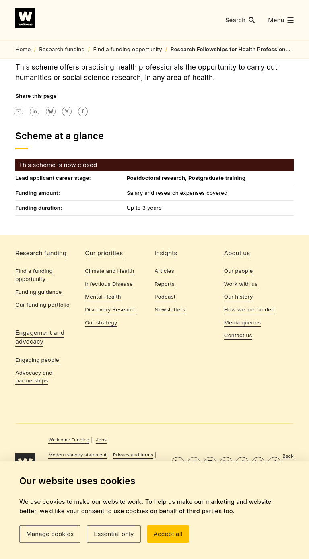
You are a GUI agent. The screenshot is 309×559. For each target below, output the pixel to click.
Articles (164, 327)
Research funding (40, 309)
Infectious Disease (109, 340)
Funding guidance (38, 347)
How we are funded (249, 365)
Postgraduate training (216, 228)
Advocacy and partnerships (33, 432)
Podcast (164, 352)
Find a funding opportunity (34, 331)
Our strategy (101, 378)
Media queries (242, 378)
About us (237, 309)
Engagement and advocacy (39, 393)
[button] (240, 20)
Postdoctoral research (156, 228)
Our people (238, 327)
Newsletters (169, 365)
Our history (238, 352)
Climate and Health (109, 327)
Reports (164, 340)
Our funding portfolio (42, 360)
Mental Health (103, 352)
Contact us (238, 391)
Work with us (241, 340)
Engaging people (37, 416)
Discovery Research (110, 365)
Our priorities (104, 309)
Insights (165, 309)
